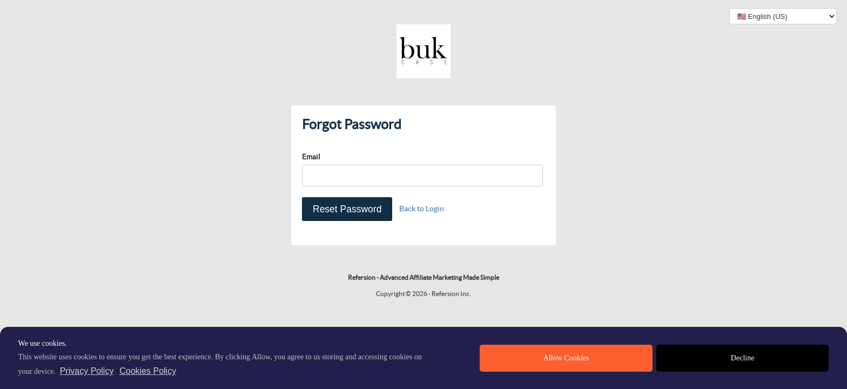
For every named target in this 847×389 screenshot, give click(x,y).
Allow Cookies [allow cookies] (566, 358)
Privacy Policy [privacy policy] (87, 370)
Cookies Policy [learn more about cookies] (147, 370)
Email (311, 156)
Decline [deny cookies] (743, 358)
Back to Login (421, 208)
